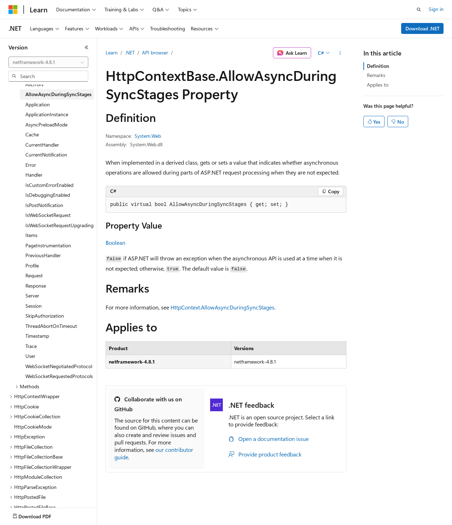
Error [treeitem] (30, 164)
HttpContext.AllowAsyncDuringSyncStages (222, 307)
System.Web (148, 135)
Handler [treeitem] (33, 174)
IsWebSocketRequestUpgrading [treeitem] (59, 225)
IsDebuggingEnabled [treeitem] (47, 194)
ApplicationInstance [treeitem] (46, 114)
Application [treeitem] (37, 104)
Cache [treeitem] (32, 134)
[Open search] (419, 9)
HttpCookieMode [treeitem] (33, 426)
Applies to (377, 84)
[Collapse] (86, 47)
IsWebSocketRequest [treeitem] (48, 215)
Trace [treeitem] (31, 346)
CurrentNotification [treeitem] (46, 154)
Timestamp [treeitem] (37, 335)
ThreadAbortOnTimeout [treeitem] (51, 326)
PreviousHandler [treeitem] (43, 255)
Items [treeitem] (31, 235)
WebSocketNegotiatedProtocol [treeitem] (58, 366)
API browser (155, 52)
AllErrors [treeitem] (34, 84)
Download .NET (422, 28)
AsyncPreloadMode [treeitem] (46, 124)
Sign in (436, 9)
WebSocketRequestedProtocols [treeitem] (59, 376)
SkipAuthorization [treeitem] (44, 315)
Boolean (115, 242)
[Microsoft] (13, 9)
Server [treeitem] (32, 295)
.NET (130, 52)
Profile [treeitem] (32, 265)
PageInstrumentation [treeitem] (48, 245)
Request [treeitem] (34, 275)
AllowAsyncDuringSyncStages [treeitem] (58, 94)
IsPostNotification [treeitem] (44, 205)
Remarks (376, 75)
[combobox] (48, 62)
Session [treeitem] (33, 305)
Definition (378, 66)
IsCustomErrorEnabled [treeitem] (49, 185)
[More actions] (340, 53)
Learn (112, 52)
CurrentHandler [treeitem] (42, 144)
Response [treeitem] (35, 285)
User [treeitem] (30, 356)
